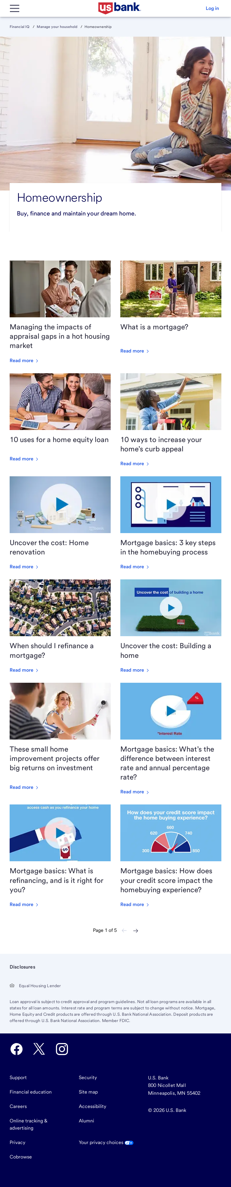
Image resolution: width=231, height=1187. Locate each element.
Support (18, 1077)
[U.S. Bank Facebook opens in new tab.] (17, 1049)
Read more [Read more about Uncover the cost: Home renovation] (24, 566)
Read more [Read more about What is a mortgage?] (135, 351)
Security (88, 1077)
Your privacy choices (106, 1142)
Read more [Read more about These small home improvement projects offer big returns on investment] (24, 787)
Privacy (17, 1142)
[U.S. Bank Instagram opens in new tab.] (62, 1049)
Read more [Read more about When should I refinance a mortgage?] (24, 670)
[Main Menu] (14, 8)
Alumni (86, 1121)
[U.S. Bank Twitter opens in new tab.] (39, 1049)
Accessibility (92, 1106)
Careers (18, 1106)
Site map (88, 1092)
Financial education (31, 1092)
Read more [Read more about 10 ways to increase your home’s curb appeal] (135, 463)
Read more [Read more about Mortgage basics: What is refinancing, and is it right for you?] (24, 904)
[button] (212, 8)
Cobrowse (21, 1157)
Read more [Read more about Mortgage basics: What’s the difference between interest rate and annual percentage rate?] (135, 792)
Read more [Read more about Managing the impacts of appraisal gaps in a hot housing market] (24, 360)
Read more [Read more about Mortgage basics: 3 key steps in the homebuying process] (135, 566)
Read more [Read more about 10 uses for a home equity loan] (24, 459)
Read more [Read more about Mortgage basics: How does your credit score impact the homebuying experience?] (135, 904)
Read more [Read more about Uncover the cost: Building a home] (135, 670)
